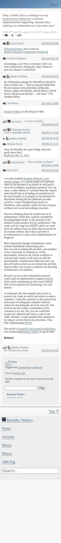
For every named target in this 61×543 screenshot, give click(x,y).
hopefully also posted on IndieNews (37, 328)
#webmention (10, 18)
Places (7, 453)
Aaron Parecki (15, 43)
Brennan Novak (14, 144)
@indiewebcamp (12, 51)
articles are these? (44, 161)
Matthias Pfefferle (17, 76)
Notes (6, 428)
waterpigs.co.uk (14, 397)
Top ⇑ (54, 411)
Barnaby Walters (17, 420)
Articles (8, 437)
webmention (24, 367)
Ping (41, 387)
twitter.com (19, 373)
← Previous (11, 361)
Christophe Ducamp (19, 129)
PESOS (49, 278)
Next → (9, 364)
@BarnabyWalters (13, 48)
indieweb (37, 367)
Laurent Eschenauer (16, 58)
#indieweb (25, 18)
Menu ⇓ (54, 4)
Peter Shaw (12, 170)
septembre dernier (21, 132)
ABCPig (8, 462)
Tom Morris (12, 103)
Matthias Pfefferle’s (34, 178)
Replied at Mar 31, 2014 (16, 155)
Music (7, 445)
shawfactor (15, 121)
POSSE (34, 222)
